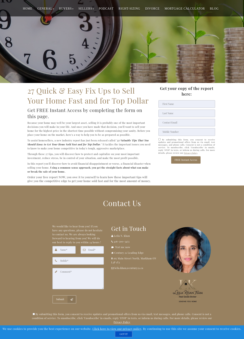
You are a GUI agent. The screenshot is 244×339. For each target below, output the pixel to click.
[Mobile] (186, 132)
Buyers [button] (66, 9)
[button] (185, 159)
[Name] (64, 250)
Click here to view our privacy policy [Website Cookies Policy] (116, 329)
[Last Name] (186, 113)
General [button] (45, 9)
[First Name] (186, 104)
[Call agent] (135, 236)
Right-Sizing (129, 9)
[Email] (186, 122)
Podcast (106, 9)
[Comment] (78, 278)
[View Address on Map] (135, 260)
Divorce (152, 9)
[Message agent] (135, 247)
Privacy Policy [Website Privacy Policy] (190, 152)
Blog (214, 9)
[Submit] (64, 299)
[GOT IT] (124, 334)
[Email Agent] (135, 268)
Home (27, 9)
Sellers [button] (86, 9)
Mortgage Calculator (185, 9)
